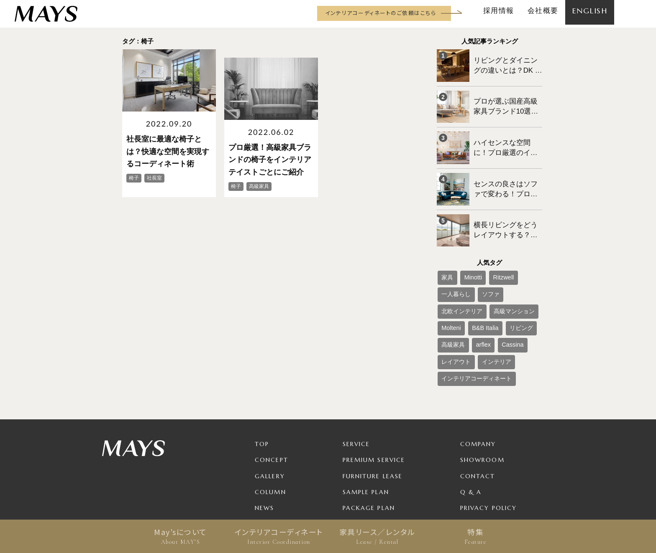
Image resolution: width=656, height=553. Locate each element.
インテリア (486, 305)
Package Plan (369, 446)
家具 (445, 250)
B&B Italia (519, 277)
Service (356, 382)
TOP (262, 382)
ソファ (447, 263)
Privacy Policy (488, 446)
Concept (271, 398)
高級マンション (457, 277)
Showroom (482, 398)
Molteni (492, 277)
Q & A (471, 430)
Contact (477, 414)
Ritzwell (490, 250)
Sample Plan (366, 430)
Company (478, 382)
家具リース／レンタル (377, 536)
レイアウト (452, 305)
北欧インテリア (481, 263)
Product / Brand (376, 462)
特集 (475, 536)
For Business (366, 478)
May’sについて (180, 536)
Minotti (466, 250)
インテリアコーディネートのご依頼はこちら (380, 13)
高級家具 (479, 291)
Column (270, 430)
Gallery (270, 414)
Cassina (527, 291)
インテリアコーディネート (279, 536)
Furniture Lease (373, 414)
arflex (503, 291)
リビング (450, 291)
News (264, 446)
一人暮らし (519, 250)
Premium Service (374, 398)
